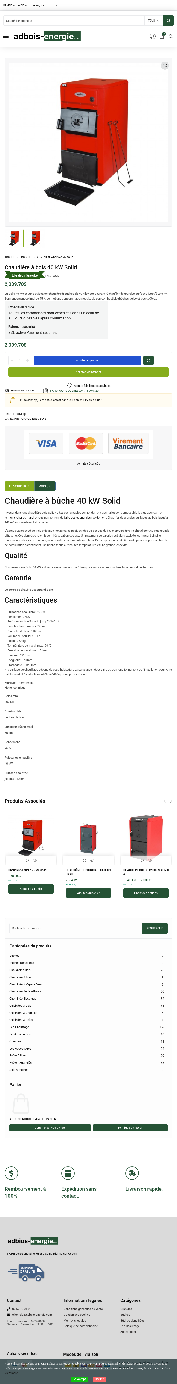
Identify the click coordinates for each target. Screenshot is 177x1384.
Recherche (155, 928)
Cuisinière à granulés (23, 1013)
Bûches (14, 955)
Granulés (15, 1041)
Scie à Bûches (18, 1070)
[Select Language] (44, 5)
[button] (171, 801)
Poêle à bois (17, 1055)
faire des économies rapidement (85, 517)
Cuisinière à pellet (21, 1020)
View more (11, 1373)
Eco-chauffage (19, 1027)
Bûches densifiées (21, 963)
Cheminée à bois (20, 977)
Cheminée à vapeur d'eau (26, 984)
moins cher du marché (22, 517)
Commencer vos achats (50, 1127)
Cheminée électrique (22, 998)
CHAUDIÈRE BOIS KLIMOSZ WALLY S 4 (143, 871)
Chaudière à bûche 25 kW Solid (30, 870)
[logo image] (47, 36)
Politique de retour (130, 1127)
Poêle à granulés (20, 1062)
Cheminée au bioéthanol (25, 991)
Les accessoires (20, 1048)
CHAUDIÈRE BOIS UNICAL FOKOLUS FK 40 (84, 871)
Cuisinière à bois (20, 1005)
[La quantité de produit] (20, 360)
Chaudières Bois (34, 418)
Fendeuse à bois (20, 1034)
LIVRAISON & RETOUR (25, 390)
